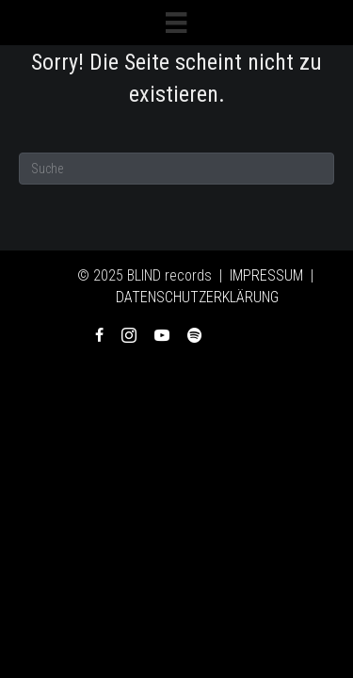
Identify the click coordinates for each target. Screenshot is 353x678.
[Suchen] (176, 169)
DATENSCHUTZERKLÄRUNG (197, 297)
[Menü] (176, 22)
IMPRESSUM (266, 275)
